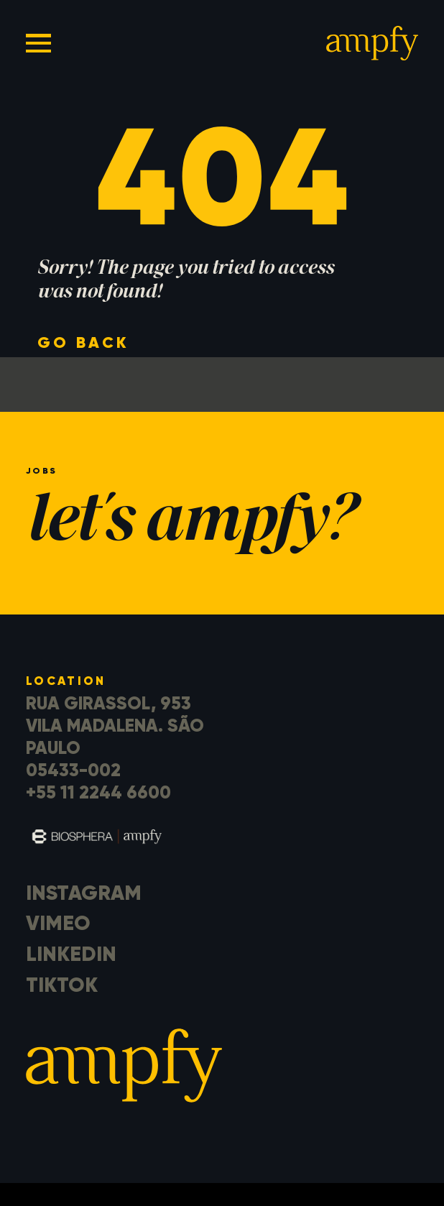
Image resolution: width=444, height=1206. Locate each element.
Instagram (84, 893)
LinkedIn (71, 954)
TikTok (62, 985)
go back (83, 342)
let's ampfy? (189, 524)
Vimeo (58, 923)
